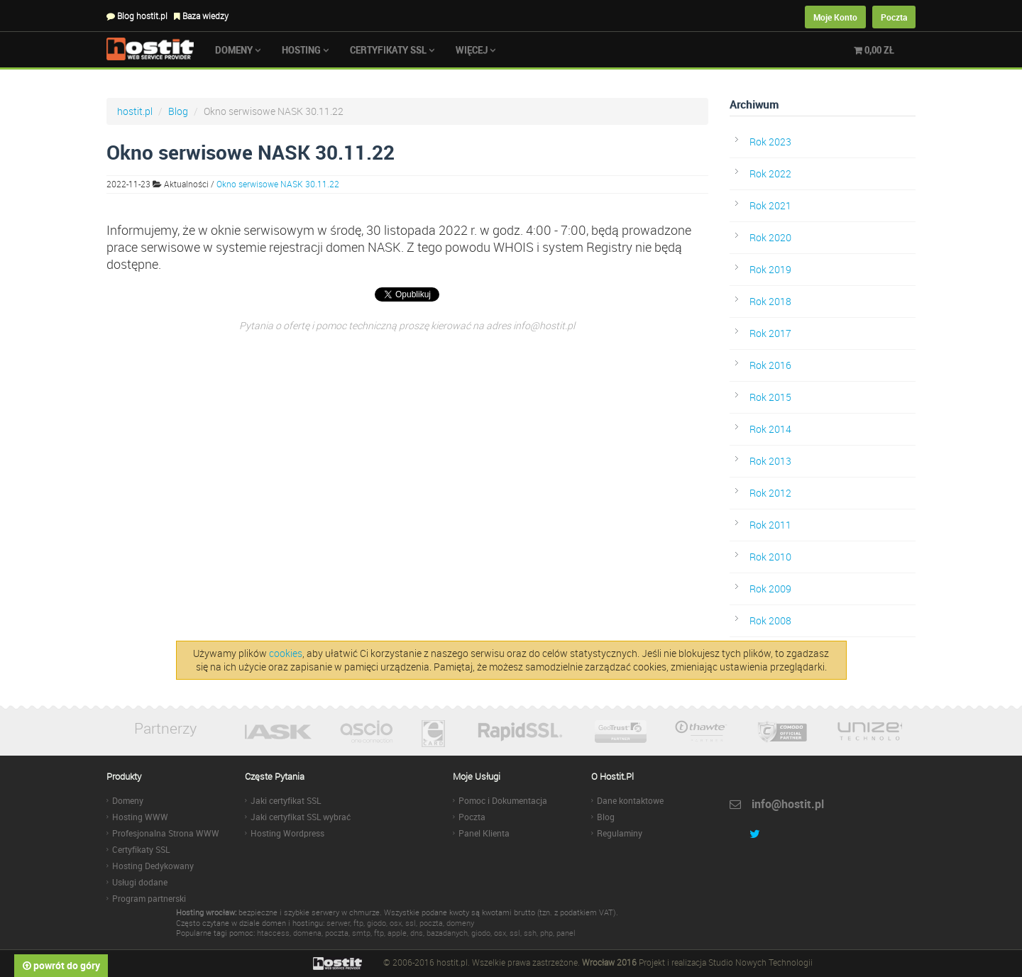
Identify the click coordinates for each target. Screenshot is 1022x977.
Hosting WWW (140, 816)
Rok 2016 (770, 365)
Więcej (475, 49)
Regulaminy (619, 833)
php (546, 932)
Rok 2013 (770, 461)
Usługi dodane (139, 882)
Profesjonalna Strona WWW (165, 833)
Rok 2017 (770, 333)
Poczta (894, 17)
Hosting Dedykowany (153, 865)
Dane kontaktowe (630, 800)
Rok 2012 (770, 492)
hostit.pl (135, 111)
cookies (285, 653)
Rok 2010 (770, 556)
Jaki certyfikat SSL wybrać (301, 816)
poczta (431, 922)
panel (566, 932)
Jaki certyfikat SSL (286, 800)
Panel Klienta (484, 833)
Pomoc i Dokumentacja (502, 800)
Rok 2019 (770, 269)
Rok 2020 (770, 237)
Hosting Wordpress (287, 833)
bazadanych (447, 932)
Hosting (305, 49)
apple (397, 932)
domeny (460, 922)
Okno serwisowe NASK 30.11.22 (277, 183)
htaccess (273, 932)
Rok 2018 (770, 301)
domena (307, 932)
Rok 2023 (770, 141)
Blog (178, 111)
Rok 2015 (770, 397)
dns (416, 932)
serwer (338, 922)
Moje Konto (835, 17)
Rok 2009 (770, 588)
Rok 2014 (770, 429)
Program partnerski (149, 898)
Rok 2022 (770, 173)
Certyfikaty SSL (392, 49)
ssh (530, 932)
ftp (358, 922)
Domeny (237, 49)
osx (396, 922)
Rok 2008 (770, 620)
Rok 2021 (770, 205)
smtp (361, 932)
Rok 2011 (770, 524)
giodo (376, 922)
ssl (410, 922)
